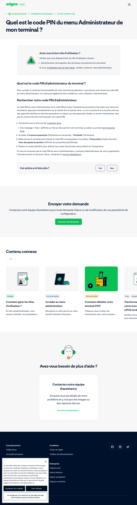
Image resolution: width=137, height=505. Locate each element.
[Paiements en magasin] (42, 14)
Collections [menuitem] (11, 449)
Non (112, 168)
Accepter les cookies (14, 488)
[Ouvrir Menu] (129, 5)
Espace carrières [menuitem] (57, 481)
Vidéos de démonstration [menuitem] (61, 454)
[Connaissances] (17, 14)
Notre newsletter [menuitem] (57, 477)
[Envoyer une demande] (68, 410)
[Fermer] (45, 461)
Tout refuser (36, 488)
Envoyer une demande (68, 221)
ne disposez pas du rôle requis (61, 67)
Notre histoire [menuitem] (56, 472)
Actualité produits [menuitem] (14, 454)
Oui (100, 168)
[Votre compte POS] (66, 14)
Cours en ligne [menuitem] (56, 449)
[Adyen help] (16, 4)
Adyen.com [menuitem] (55, 468)
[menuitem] (112, 447)
